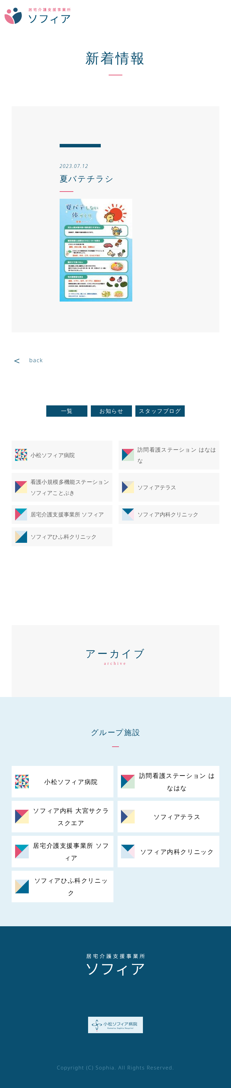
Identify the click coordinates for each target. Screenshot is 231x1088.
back (36, 360)
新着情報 (115, 57)
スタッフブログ (160, 411)
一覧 (67, 411)
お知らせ (111, 411)
